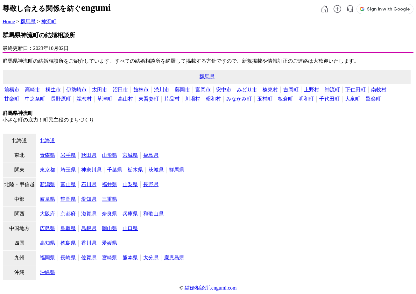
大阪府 (47, 213)
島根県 (88, 228)
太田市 (99, 89)
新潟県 (47, 184)
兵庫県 (130, 213)
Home (9, 21)
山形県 (109, 155)
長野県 (151, 184)
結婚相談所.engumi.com (211, 287)
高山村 (125, 99)
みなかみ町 (239, 99)
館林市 (141, 89)
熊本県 (130, 257)
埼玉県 (68, 169)
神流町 (48, 21)
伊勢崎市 (76, 89)
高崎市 (32, 89)
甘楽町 (11, 99)
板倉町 (285, 99)
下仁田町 (355, 89)
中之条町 (35, 99)
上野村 (311, 89)
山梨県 (130, 184)
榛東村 (270, 89)
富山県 (68, 184)
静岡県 (68, 199)
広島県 (47, 228)
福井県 (109, 184)
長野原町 (61, 99)
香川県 (88, 243)
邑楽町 (373, 99)
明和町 (306, 99)
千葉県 (114, 169)
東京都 (47, 169)
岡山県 (109, 228)
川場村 (192, 99)
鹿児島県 (174, 257)
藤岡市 (182, 89)
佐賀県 (88, 257)
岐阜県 (47, 199)
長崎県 (68, 257)
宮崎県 (109, 257)
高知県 (47, 243)
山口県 (130, 228)
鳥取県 (68, 228)
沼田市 (120, 89)
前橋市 (11, 89)
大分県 (151, 257)
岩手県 (68, 155)
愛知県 (88, 199)
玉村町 (264, 99)
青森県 (47, 155)
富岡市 (203, 89)
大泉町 (352, 99)
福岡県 (47, 257)
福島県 (151, 155)
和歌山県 (153, 213)
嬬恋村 (84, 99)
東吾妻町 (148, 99)
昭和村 (213, 99)
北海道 (47, 140)
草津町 (104, 99)
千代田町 (329, 99)
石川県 (88, 184)
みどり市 (247, 89)
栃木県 (135, 169)
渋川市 (161, 89)
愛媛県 (109, 243)
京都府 (68, 213)
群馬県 (28, 21)
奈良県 (109, 213)
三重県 (109, 199)
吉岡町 (291, 89)
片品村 (172, 99)
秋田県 (88, 155)
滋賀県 (88, 213)
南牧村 (378, 89)
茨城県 (156, 169)
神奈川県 (91, 169)
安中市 (223, 89)
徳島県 (68, 243)
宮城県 (130, 155)
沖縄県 (47, 272)
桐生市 (53, 89)
